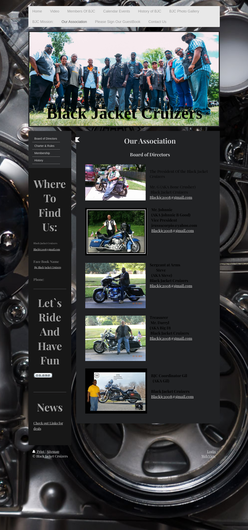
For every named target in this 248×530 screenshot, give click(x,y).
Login (211, 451)
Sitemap (53, 451)
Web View (208, 456)
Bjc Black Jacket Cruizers (47, 267)
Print (38, 451)
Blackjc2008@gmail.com (171, 197)
